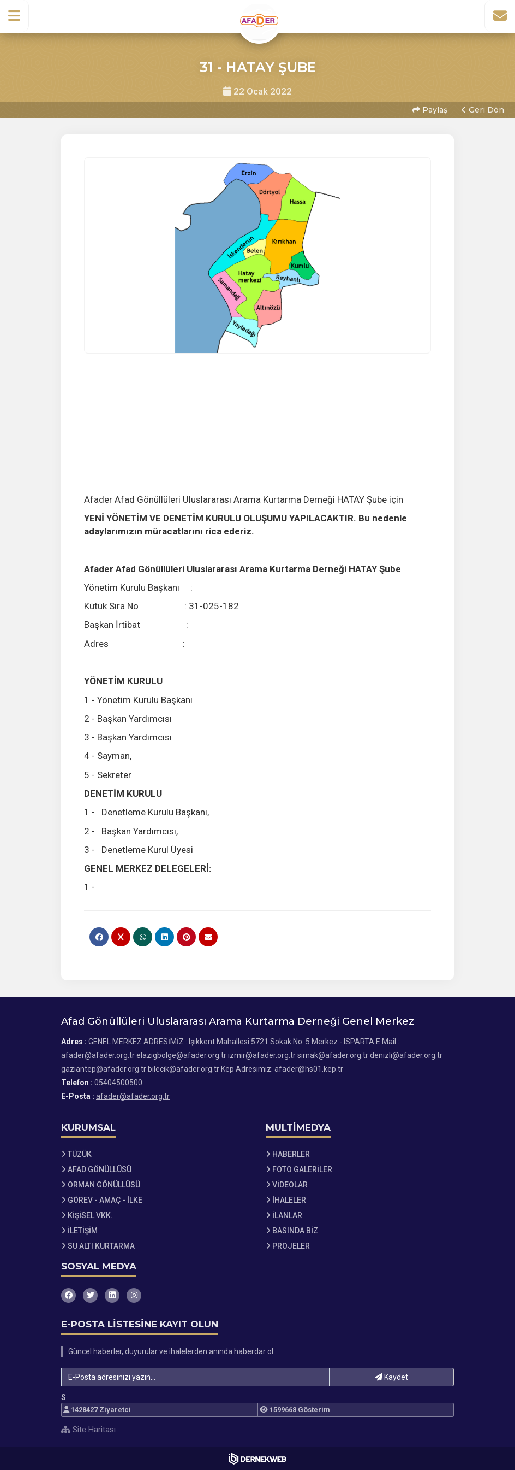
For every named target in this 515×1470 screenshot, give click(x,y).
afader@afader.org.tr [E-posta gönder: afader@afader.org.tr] (133, 1096)
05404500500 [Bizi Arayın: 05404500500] (118, 1082)
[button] (14, 16)
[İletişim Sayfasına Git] (499, 16)
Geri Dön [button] (483, 110)
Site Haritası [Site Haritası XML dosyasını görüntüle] (88, 1429)
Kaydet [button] (391, 1377)
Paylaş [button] (429, 110)
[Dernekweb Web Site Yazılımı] (257, 1459)
